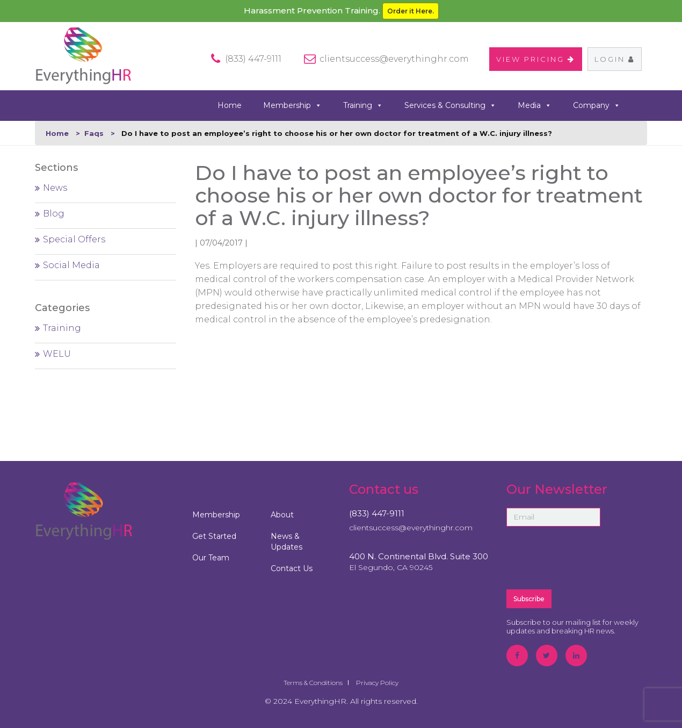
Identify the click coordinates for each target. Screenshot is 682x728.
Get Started (214, 536)
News (55, 188)
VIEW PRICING (535, 59)
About (282, 515)
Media (535, 105)
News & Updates (286, 541)
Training (363, 105)
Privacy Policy (377, 683)
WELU (57, 354)
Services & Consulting (450, 105)
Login (614, 59)
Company (596, 105)
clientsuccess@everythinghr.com (394, 59)
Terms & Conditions (313, 683)
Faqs (94, 133)
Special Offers (74, 239)
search (643, 104)
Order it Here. (410, 11)
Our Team (210, 558)
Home (229, 105)
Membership (292, 105)
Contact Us (292, 568)
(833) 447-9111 (376, 513)
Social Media (71, 265)
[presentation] (588, 557)
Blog (53, 213)
